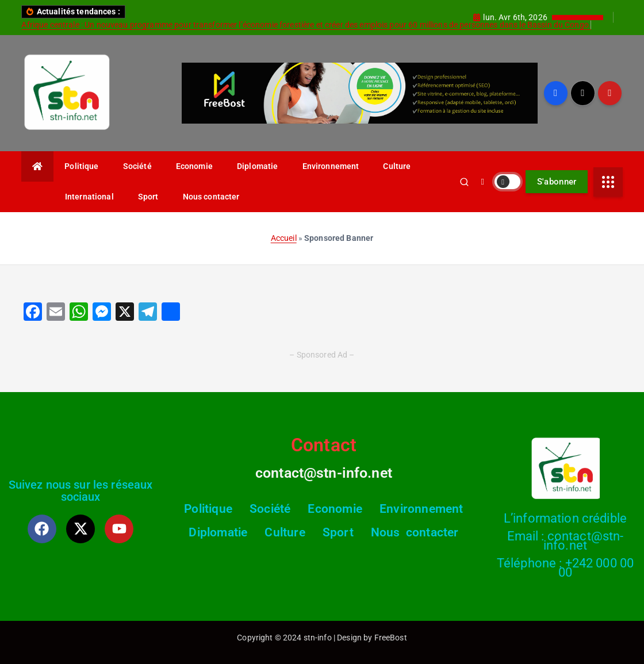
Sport (148, 196)
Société (137, 166)
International (89, 196)
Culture (397, 166)
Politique (81, 166)
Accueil (284, 238)
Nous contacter (211, 196)
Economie (194, 166)
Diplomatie (257, 166)
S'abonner (557, 181)
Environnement (330, 166)
